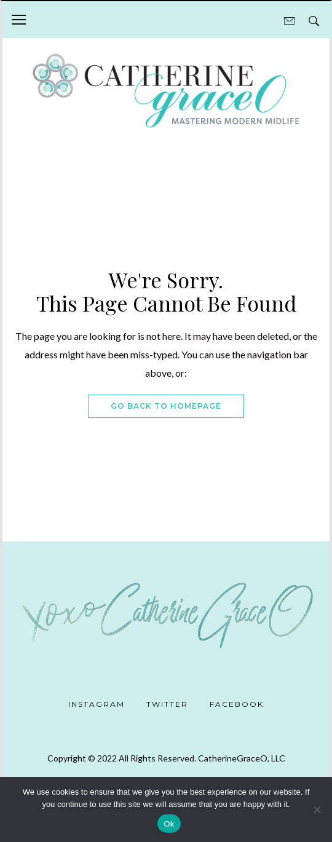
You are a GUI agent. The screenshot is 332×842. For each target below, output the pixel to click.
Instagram (96, 704)
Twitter (167, 704)
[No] (316, 809)
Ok (169, 823)
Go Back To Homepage (166, 406)
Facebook (237, 704)
